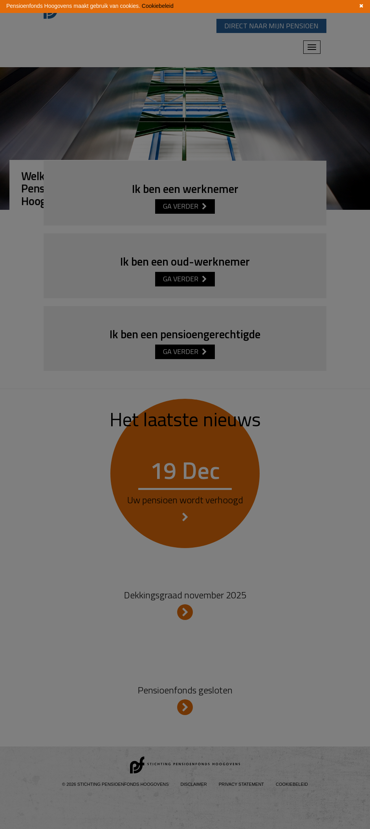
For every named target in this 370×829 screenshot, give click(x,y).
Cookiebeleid (158, 6)
